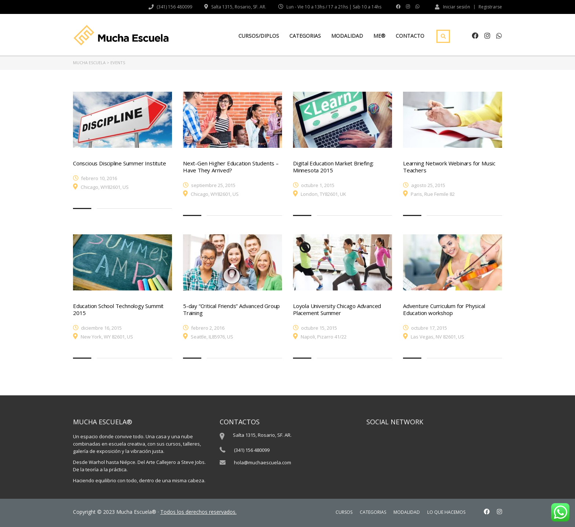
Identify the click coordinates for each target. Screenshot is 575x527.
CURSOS (344, 512)
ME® (379, 35)
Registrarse (490, 7)
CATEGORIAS (305, 35)
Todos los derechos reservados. (198, 511)
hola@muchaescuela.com (262, 462)
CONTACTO (410, 35)
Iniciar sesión (452, 6)
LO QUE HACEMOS (446, 512)
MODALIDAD (347, 35)
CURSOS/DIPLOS (258, 35)
